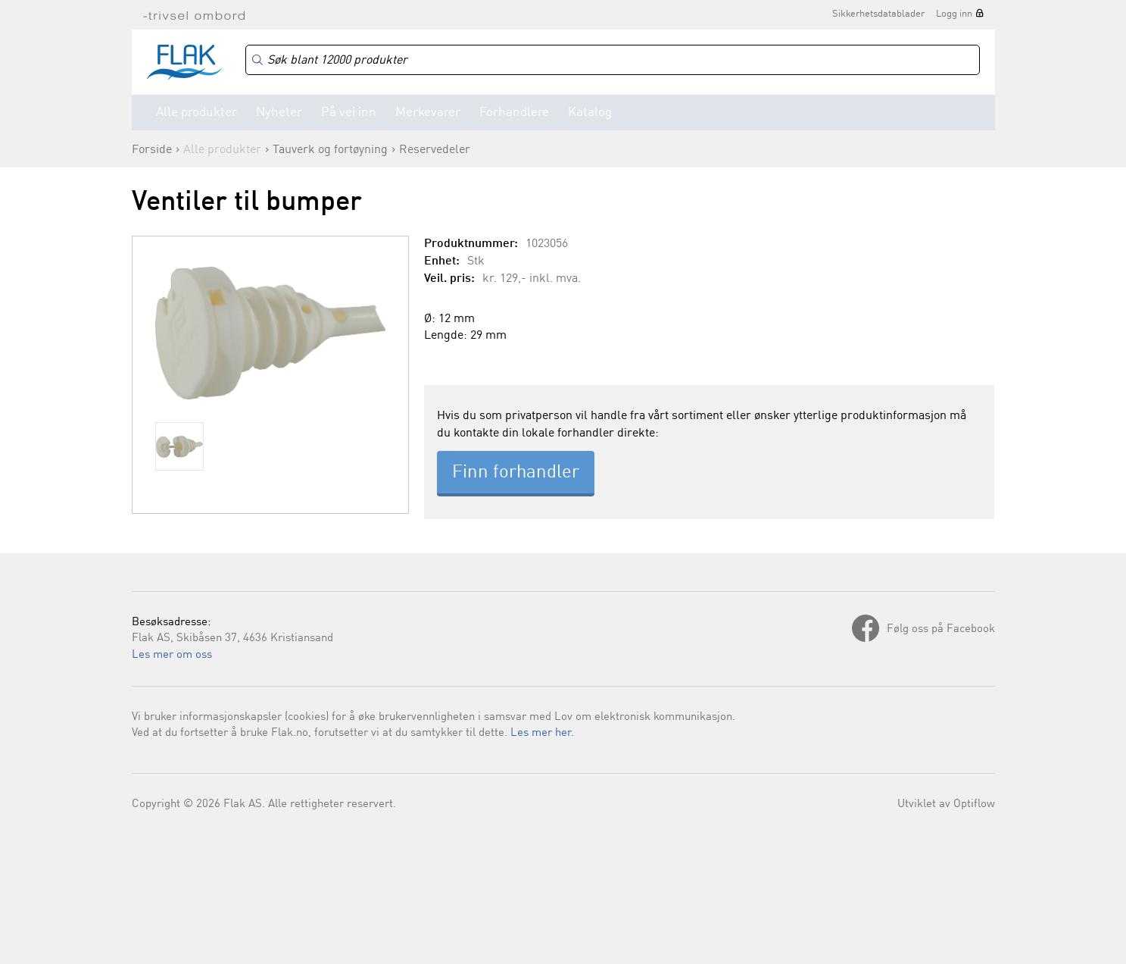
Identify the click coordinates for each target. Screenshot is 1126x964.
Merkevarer (427, 112)
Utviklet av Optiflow (946, 804)
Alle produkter (196, 112)
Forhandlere (514, 112)
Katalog (590, 112)
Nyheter (279, 112)
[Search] (612, 60)
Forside (152, 150)
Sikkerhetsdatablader (878, 14)
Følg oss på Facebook (941, 629)
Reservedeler (434, 150)
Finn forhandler (515, 473)
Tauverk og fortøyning (330, 150)
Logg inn (954, 14)
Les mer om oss (172, 655)
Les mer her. (542, 733)
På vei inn (348, 112)
